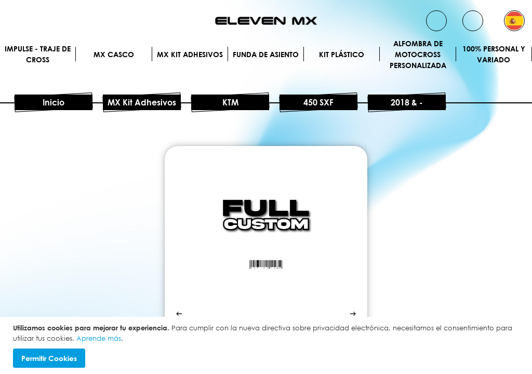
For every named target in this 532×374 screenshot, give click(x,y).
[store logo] (266, 21)
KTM (230, 102)
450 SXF (318, 102)
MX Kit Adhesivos (190, 54)
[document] (267, 345)
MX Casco (114, 54)
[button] (514, 20)
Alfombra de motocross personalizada (418, 54)
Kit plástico (341, 54)
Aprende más (98, 338)
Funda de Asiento (266, 54)
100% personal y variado (493, 54)
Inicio (53, 102)
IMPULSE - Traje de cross (38, 54)
